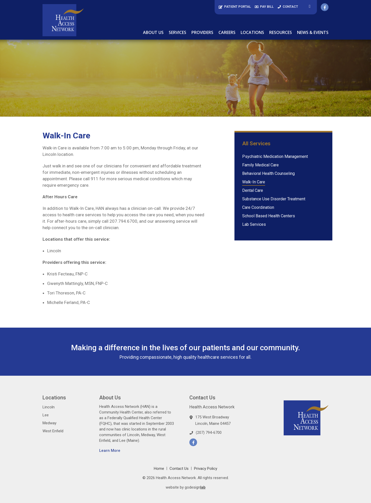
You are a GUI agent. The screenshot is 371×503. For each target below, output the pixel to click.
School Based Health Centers (268, 215)
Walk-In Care (253, 181)
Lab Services (254, 224)
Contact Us (179, 468)
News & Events (312, 32)
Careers (226, 32)
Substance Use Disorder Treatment (273, 198)
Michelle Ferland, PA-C (68, 302)
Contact (287, 6)
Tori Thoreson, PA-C (66, 292)
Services (177, 32)
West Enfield (53, 431)
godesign (195, 487)
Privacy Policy (205, 468)
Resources (280, 32)
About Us (153, 32)
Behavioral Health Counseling (268, 173)
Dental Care (252, 190)
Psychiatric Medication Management (275, 156)
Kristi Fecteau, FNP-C (67, 273)
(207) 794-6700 (209, 432)
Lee (46, 415)
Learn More (109, 450)
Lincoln (54, 250)
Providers (202, 32)
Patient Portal (234, 6)
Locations (252, 32)
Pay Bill (264, 6)
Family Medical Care (260, 165)
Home (159, 468)
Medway (49, 423)
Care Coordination (258, 207)
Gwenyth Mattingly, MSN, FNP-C (77, 283)
